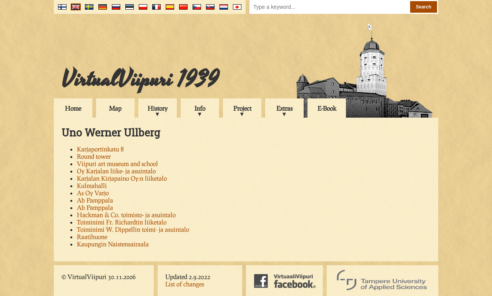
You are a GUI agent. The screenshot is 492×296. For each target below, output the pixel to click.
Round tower (94, 156)
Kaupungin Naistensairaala (113, 244)
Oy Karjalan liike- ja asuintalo (116, 171)
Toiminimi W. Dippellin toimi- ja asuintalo (133, 229)
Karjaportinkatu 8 (100, 149)
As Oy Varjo (93, 192)
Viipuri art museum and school (117, 163)
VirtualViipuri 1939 (140, 79)
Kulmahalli (92, 185)
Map (115, 108)
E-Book (326, 108)
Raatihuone (92, 236)
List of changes (184, 284)
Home (73, 108)
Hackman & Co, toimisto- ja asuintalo (126, 214)
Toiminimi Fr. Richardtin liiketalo (121, 222)
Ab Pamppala (95, 200)
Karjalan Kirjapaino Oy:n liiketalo (122, 178)
